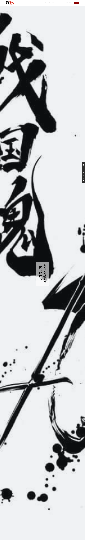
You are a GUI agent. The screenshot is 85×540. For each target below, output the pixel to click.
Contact (76, 2)
